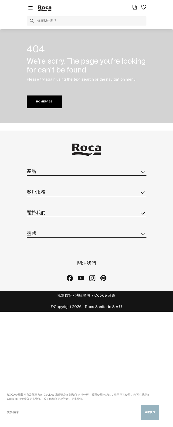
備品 (30, 210)
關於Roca (35, 262)
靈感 (86, 324)
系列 (30, 182)
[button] (32, 21)
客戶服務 (86, 226)
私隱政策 (64, 411)
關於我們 (86, 252)
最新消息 (34, 300)
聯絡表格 (34, 236)
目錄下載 (34, 201)
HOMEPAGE (44, 101)
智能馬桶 (34, 191)
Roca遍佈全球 (39, 272)
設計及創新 (36, 290)
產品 (86, 171)
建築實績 (34, 344)
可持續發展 (36, 281)
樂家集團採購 (38, 309)
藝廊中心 (34, 354)
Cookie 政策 (105, 411)
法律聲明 (83, 411)
